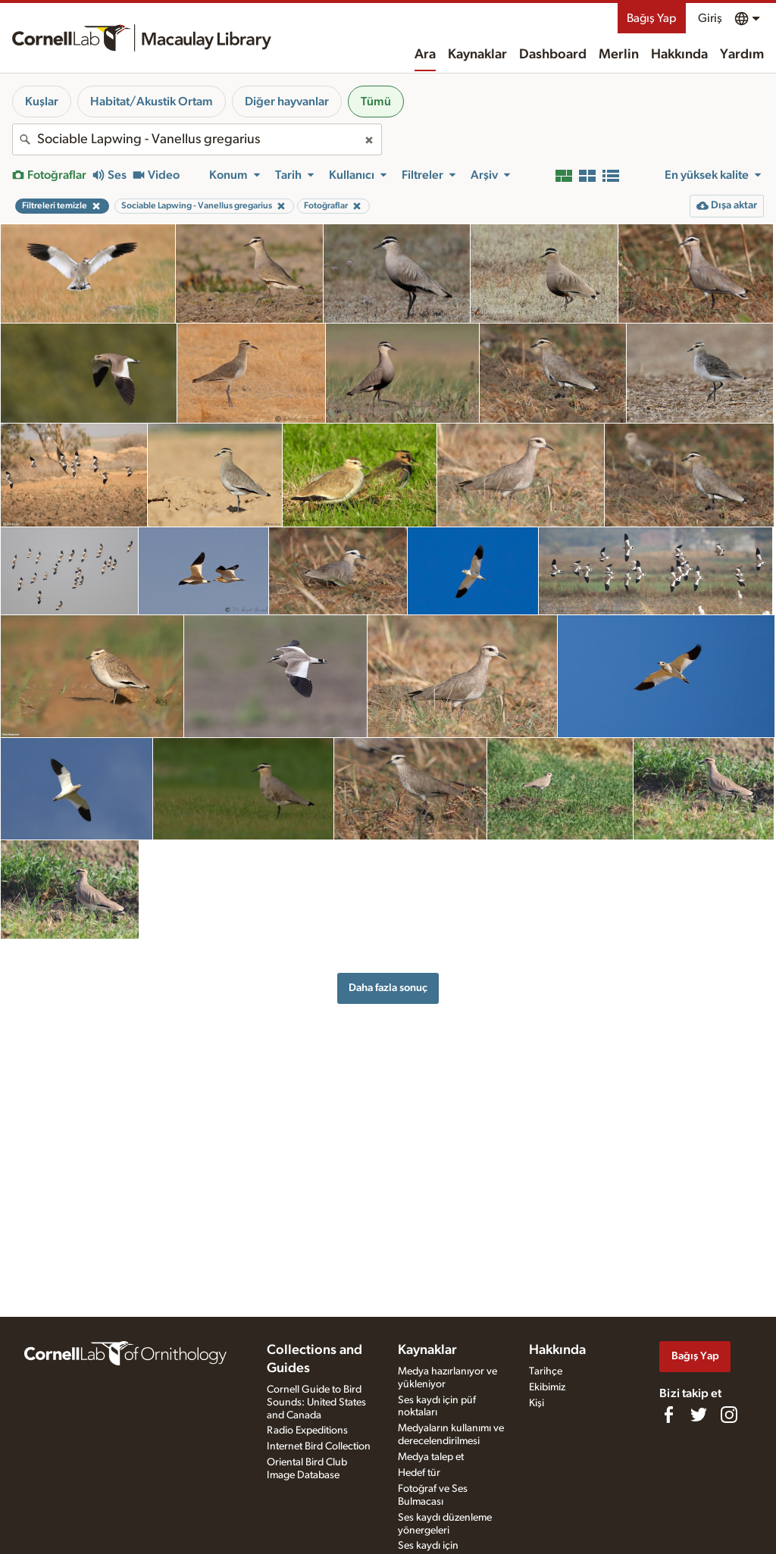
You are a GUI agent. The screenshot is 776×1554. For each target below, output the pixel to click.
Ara (425, 54)
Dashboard (553, 54)
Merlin (619, 54)
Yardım (742, 54)
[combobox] (197, 139)
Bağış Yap (652, 18)
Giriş (710, 18)
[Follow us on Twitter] (699, 1414)
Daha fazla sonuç (388, 987)
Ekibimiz (547, 1387)
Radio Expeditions (307, 1430)
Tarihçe (545, 1371)
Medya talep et (431, 1457)
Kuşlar (41, 101)
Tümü (376, 101)
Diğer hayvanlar (287, 101)
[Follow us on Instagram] (729, 1414)
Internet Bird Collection (319, 1446)
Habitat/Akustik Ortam (151, 101)
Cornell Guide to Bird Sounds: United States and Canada (316, 1402)
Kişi (536, 1403)
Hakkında (679, 54)
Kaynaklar (477, 54)
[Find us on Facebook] (668, 1414)
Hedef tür (419, 1473)
